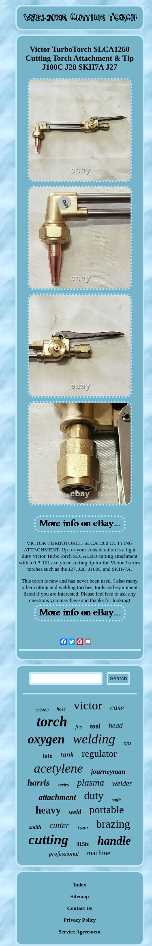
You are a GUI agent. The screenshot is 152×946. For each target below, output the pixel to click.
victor (88, 705)
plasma (90, 782)
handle (114, 840)
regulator (99, 753)
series (63, 785)
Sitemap (80, 896)
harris (38, 782)
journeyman (108, 771)
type (82, 828)
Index (79, 885)
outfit (116, 800)
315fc (83, 844)
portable (106, 810)
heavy (48, 810)
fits (78, 727)
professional (64, 853)
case (117, 707)
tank (67, 754)
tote (47, 755)
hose (61, 709)
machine (99, 853)
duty (93, 796)
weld (75, 812)
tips (127, 743)
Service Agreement (79, 932)
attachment (57, 797)
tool (95, 726)
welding (94, 739)
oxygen (46, 739)
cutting (48, 839)
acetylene (58, 768)
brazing (113, 824)
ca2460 (41, 709)
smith (35, 827)
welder (122, 783)
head (116, 726)
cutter (59, 825)
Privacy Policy (80, 920)
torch (51, 722)
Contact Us (79, 908)
